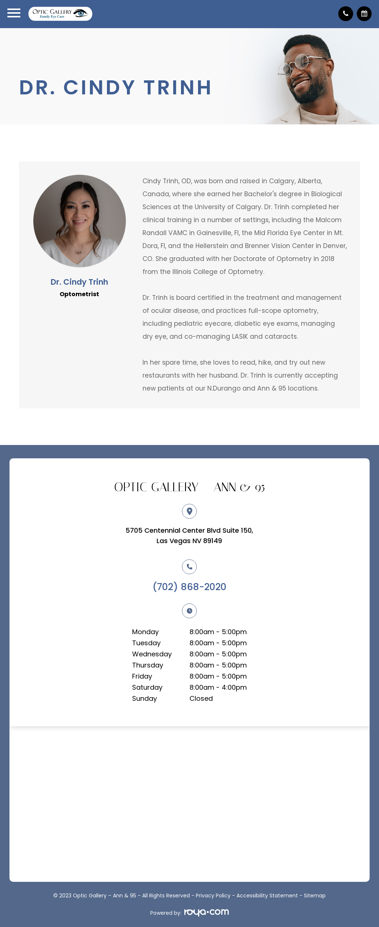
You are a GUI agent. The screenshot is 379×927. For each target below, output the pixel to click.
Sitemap (315, 895)
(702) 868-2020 (189, 586)
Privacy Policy (213, 895)
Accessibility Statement (267, 895)
